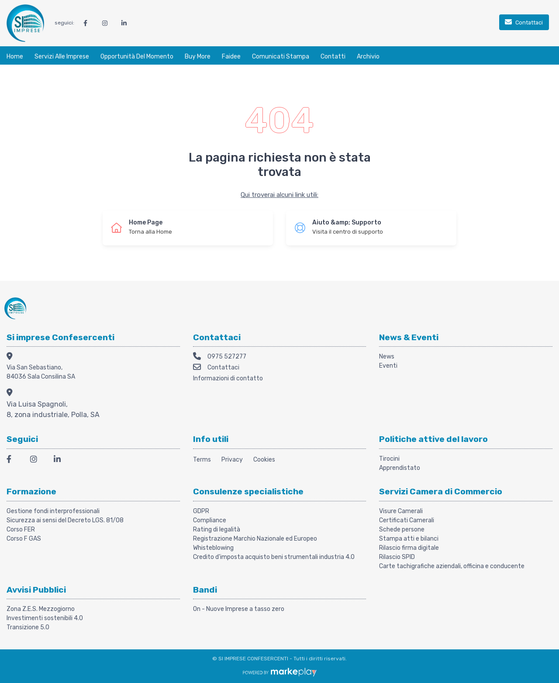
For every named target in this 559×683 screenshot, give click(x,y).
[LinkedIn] (60, 460)
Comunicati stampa (280, 56)
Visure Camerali (401, 511)
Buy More (197, 56)
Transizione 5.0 (28, 627)
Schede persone (401, 529)
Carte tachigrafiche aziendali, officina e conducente (451, 566)
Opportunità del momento (136, 56)
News (386, 356)
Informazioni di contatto (228, 378)
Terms (202, 459)
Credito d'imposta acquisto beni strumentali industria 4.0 (274, 557)
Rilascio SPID (397, 557)
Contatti (333, 56)
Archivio (368, 56)
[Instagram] (36, 460)
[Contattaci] (524, 22)
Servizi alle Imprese (62, 56)
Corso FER (21, 529)
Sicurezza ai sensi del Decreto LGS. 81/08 (65, 520)
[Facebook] (13, 460)
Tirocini (389, 458)
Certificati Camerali (406, 520)
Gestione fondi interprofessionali (53, 511)
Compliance (209, 520)
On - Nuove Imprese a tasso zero (238, 609)
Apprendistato (399, 468)
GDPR (201, 511)
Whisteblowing (213, 548)
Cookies (264, 459)
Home (15, 56)
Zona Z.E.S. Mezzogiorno (41, 609)
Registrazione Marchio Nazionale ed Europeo (255, 538)
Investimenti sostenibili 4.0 (45, 618)
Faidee (231, 56)
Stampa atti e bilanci (408, 538)
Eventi (388, 365)
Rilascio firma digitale (409, 548)
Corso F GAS (24, 538)
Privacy (232, 459)
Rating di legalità (216, 529)
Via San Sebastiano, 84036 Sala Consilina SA (41, 372)
